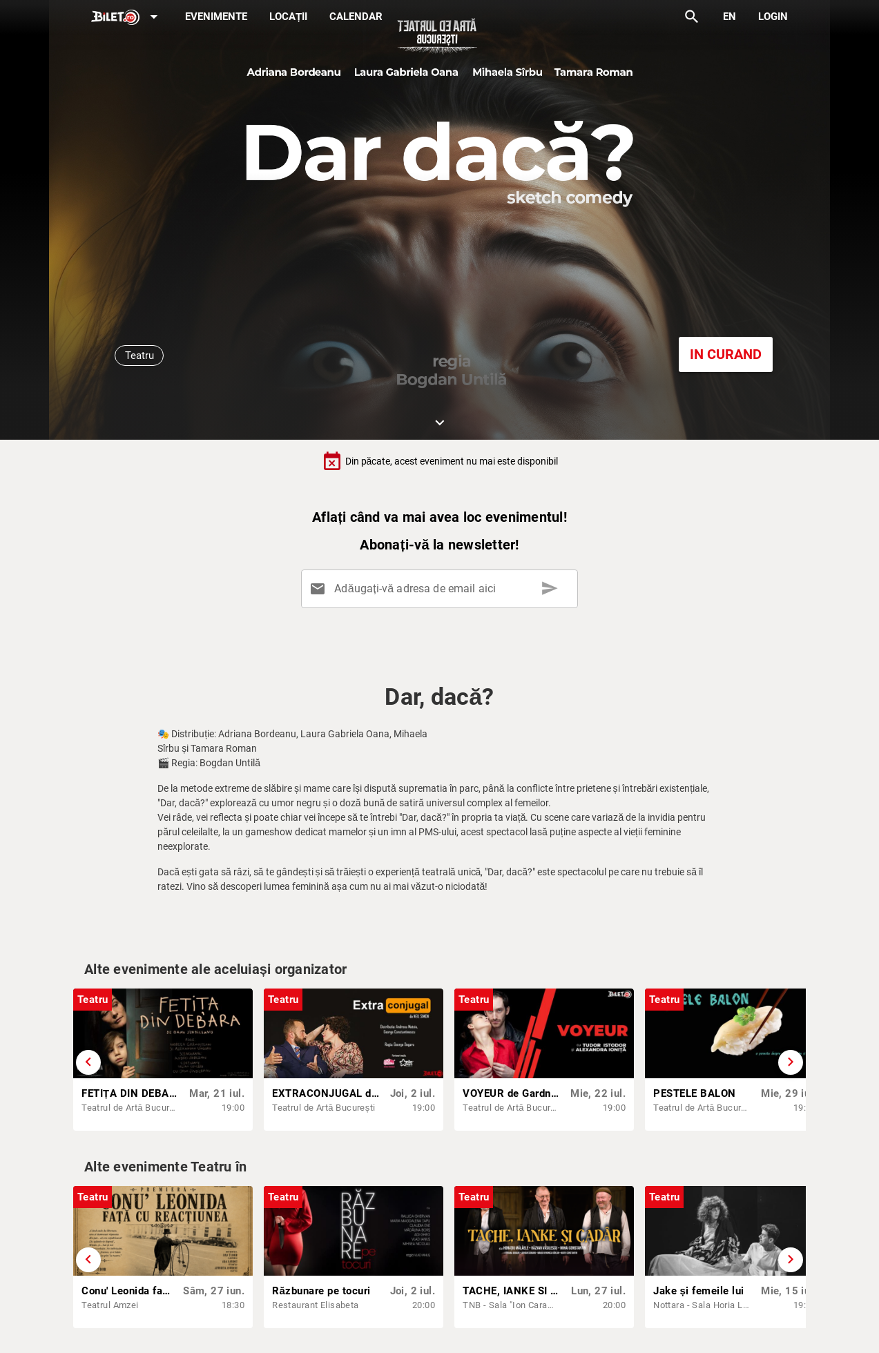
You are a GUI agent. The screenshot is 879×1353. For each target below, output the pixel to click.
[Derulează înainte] (790, 1062)
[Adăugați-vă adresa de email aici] (442, 589)
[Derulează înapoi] (88, 1062)
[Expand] (127, 17)
